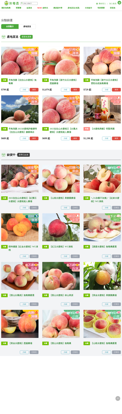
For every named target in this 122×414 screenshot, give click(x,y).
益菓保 (32, 8)
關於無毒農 (10, 8)
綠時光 (45, 8)
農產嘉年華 (60, 8)
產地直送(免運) (75, 8)
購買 (34, 90)
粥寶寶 (22, 8)
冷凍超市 (90, 8)
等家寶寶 (102, 8)
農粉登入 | (102, 4)
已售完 (34, 208)
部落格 (113, 8)
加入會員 (112, 4)
